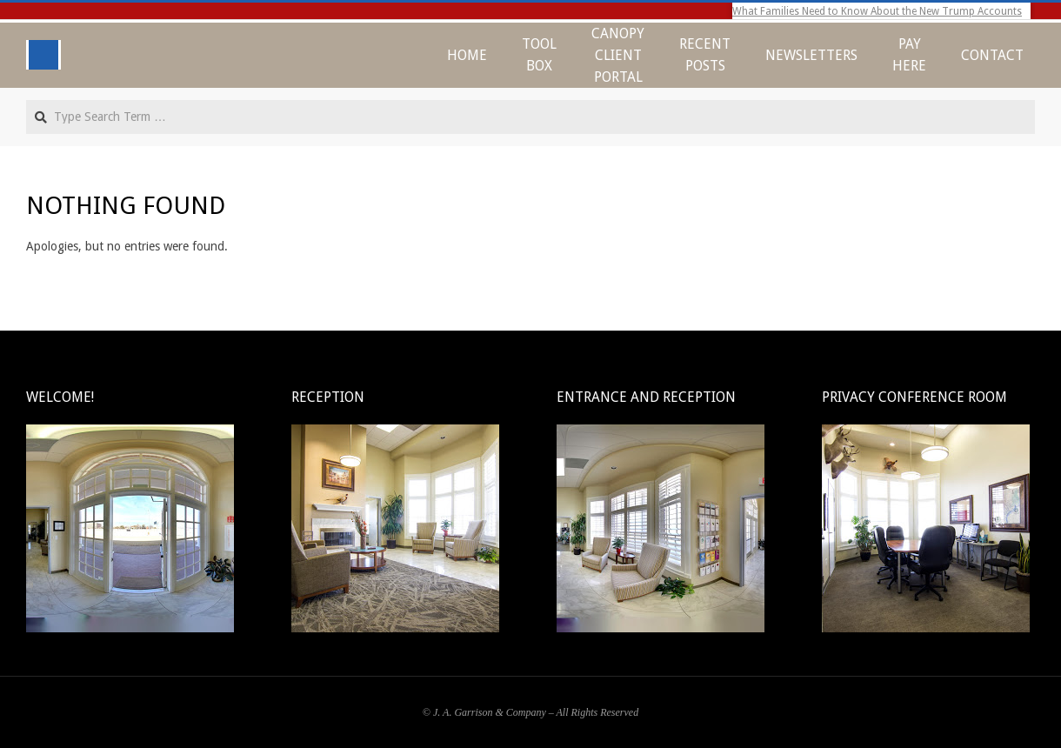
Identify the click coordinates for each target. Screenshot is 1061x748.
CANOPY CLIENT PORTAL (617, 55)
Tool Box (539, 55)
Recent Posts (705, 55)
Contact (992, 55)
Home (467, 55)
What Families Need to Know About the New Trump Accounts (877, 11)
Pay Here (909, 55)
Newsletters (811, 55)
